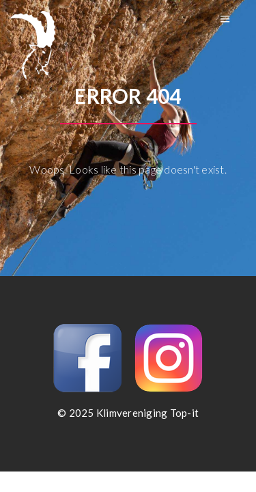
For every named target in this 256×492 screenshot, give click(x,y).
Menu (225, 19)
